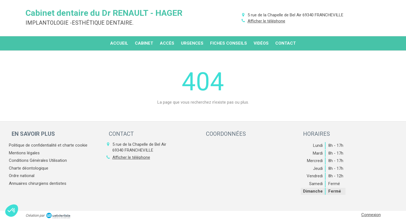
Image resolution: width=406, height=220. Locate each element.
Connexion (371, 214)
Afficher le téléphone (266, 21)
